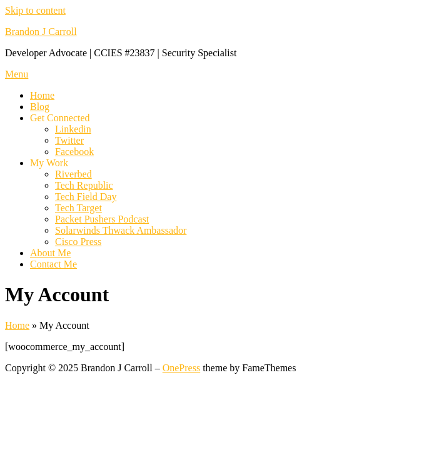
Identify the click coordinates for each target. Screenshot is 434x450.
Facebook (74, 151)
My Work (49, 163)
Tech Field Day (85, 196)
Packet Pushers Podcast (102, 219)
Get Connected (60, 117)
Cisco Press (78, 241)
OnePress (181, 367)
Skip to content (35, 10)
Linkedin (73, 129)
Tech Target (78, 207)
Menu (16, 74)
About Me (50, 253)
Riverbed (73, 174)
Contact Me (53, 264)
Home (42, 95)
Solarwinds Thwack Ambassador (120, 230)
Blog (39, 106)
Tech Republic (84, 185)
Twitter (69, 140)
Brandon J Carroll (41, 31)
